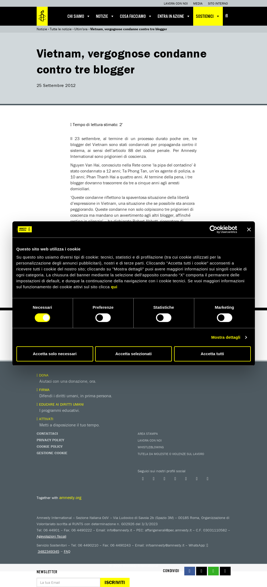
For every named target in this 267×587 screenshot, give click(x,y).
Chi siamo (79, 16)
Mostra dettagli (225, 337)
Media (198, 3)
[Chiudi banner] (249, 229)
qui (114, 286)
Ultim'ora (81, 29)
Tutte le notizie (61, 29)
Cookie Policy (50, 446)
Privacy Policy (50, 439)
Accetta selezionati (133, 353)
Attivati (45, 418)
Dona (42, 375)
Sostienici (208, 16)
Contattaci (47, 433)
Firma (43, 389)
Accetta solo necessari (55, 353)
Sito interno (218, 3)
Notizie (105, 16)
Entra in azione (174, 16)
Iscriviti (115, 582)
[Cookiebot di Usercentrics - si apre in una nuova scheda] (213, 229)
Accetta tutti (212, 353)
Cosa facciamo (136, 16)
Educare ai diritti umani (60, 404)
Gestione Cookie (52, 452)
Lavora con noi (176, 3)
